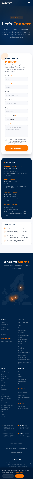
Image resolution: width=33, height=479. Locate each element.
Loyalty (20, 344)
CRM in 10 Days (22, 393)
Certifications (5, 329)
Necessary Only (8, 476)
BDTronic (4, 376)
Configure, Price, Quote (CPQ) (23, 347)
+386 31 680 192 (10, 207)
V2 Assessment (22, 381)
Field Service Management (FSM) (24, 351)
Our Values (4, 325)
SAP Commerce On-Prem (24, 398)
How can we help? (10, 116)
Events (20, 376)
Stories (3, 369)
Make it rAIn (21, 395)
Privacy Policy (19, 472)
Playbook (21, 384)
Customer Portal (23, 409)
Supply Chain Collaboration (22, 356)
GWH (2, 394)
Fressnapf (4, 389)
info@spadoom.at (10, 197)
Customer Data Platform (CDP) (22, 340)
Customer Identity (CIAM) (23, 336)
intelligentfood (5, 396)
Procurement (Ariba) (24, 359)
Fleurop (3, 385)
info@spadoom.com (11, 171)
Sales (19, 325)
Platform (3, 332)
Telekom (3, 414)
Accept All (20, 476)
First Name (8, 76)
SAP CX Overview (23, 322)
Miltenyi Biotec (5, 407)
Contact (3, 334)
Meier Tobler (5, 403)
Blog (19, 374)
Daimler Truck (5, 378)
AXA (2, 374)
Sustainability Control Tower (24, 363)
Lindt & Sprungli (6, 398)
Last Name (8, 85)
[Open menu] (29, 3)
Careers (3, 327)
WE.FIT (3, 416)
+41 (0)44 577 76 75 (10, 169)
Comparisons (22, 379)
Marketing (21, 332)
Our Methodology (6, 341)
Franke (3, 387)
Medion (3, 401)
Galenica (3, 392)
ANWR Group (5, 372)
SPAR (2, 412)
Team (3, 322)
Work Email (8, 92)
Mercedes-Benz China (7, 405)
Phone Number (9, 101)
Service (20, 328)
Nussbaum (4, 409)
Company (7, 108)
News (19, 372)
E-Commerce (22, 330)
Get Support (21, 406)
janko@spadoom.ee (11, 209)
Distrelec (3, 381)
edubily (3, 383)
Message (8, 124)
